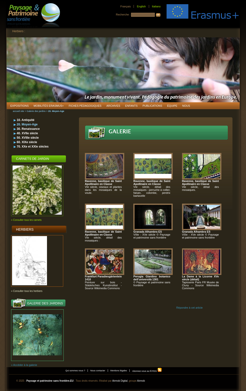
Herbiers (25, 229)
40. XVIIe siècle (27, 133)
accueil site (18, 111)
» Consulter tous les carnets (26, 220)
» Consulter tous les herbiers (26, 291)
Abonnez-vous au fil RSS (147, 371)
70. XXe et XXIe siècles (32, 146)
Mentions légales (118, 370)
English (141, 6)
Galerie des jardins (36, 111)
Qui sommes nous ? (75, 370)
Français (125, 6)
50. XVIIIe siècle (28, 137)
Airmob (141, 380)
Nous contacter (97, 370)
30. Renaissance (28, 129)
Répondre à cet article (189, 307)
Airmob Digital (119, 380)
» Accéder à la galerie (24, 364)
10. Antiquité (25, 120)
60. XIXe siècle (27, 142)
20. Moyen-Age (27, 124)
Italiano (156, 6)
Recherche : (123, 14)
